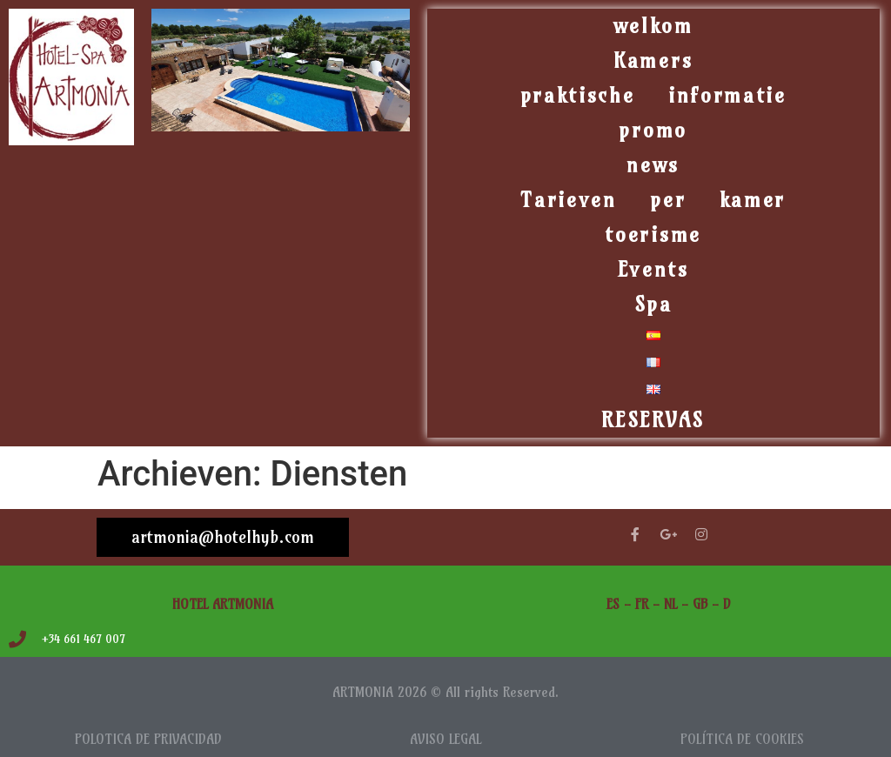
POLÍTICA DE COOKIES (742, 739)
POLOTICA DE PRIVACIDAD (148, 739)
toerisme (653, 234)
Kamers (653, 60)
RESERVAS (653, 419)
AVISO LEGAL (445, 739)
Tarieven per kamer (653, 199)
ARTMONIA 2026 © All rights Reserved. (445, 692)
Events (653, 269)
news (653, 165)
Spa (653, 304)
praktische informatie (653, 95)
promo (653, 130)
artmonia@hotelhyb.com (222, 536)
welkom (653, 25)
